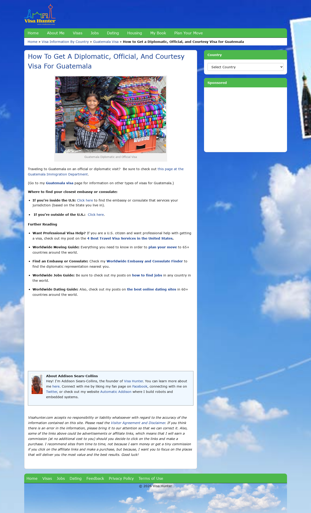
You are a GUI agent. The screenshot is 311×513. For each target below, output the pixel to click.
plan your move (162, 247)
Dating (113, 33)
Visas (77, 33)
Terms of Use (151, 478)
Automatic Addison (115, 392)
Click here (85, 200)
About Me (56, 33)
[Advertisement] (110, 334)
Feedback (95, 478)
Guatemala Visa (105, 42)
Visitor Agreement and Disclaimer (138, 423)
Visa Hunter (133, 381)
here (55, 386)
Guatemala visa (59, 183)
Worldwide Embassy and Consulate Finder (145, 261)
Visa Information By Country (65, 42)
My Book (158, 33)
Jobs (95, 33)
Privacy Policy (121, 478)
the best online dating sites (151, 289)
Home (33, 33)
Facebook (139, 386)
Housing (134, 33)
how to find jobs (147, 275)
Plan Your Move (188, 33)
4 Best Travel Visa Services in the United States (129, 238)
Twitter (51, 392)
